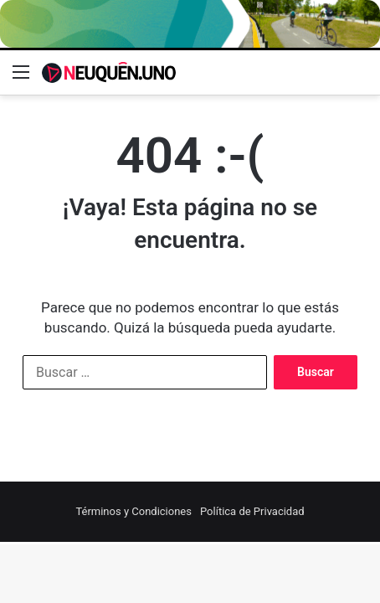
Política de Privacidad (252, 511)
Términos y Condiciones (133, 511)
